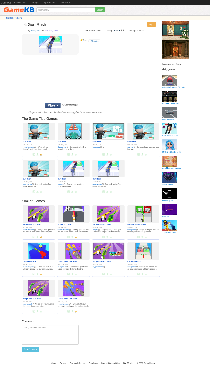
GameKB (6, 2)
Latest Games (20, 2)
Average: (132, 30)
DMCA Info (128, 363)
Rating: (109, 30)
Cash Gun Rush (29, 262)
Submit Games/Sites (110, 363)
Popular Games (50, 2)
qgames (131, 147)
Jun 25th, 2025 (51, 30)
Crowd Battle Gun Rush (67, 262)
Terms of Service (77, 363)
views (91, 30)
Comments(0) (70, 105)
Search (100, 10)
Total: (140, 30)
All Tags (34, 2)
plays (98, 30)
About (53, 363)
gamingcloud (28, 184)
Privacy (63, 363)
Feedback (93, 363)
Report (151, 24)
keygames (97, 147)
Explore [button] (65, 2)
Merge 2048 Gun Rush (32, 224)
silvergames (63, 147)
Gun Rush (27, 142)
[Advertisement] (58, 79)
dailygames (36, 30)
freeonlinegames (29, 147)
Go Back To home (14, 18)
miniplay (96, 230)
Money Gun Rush (65, 224)
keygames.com (98, 267)
